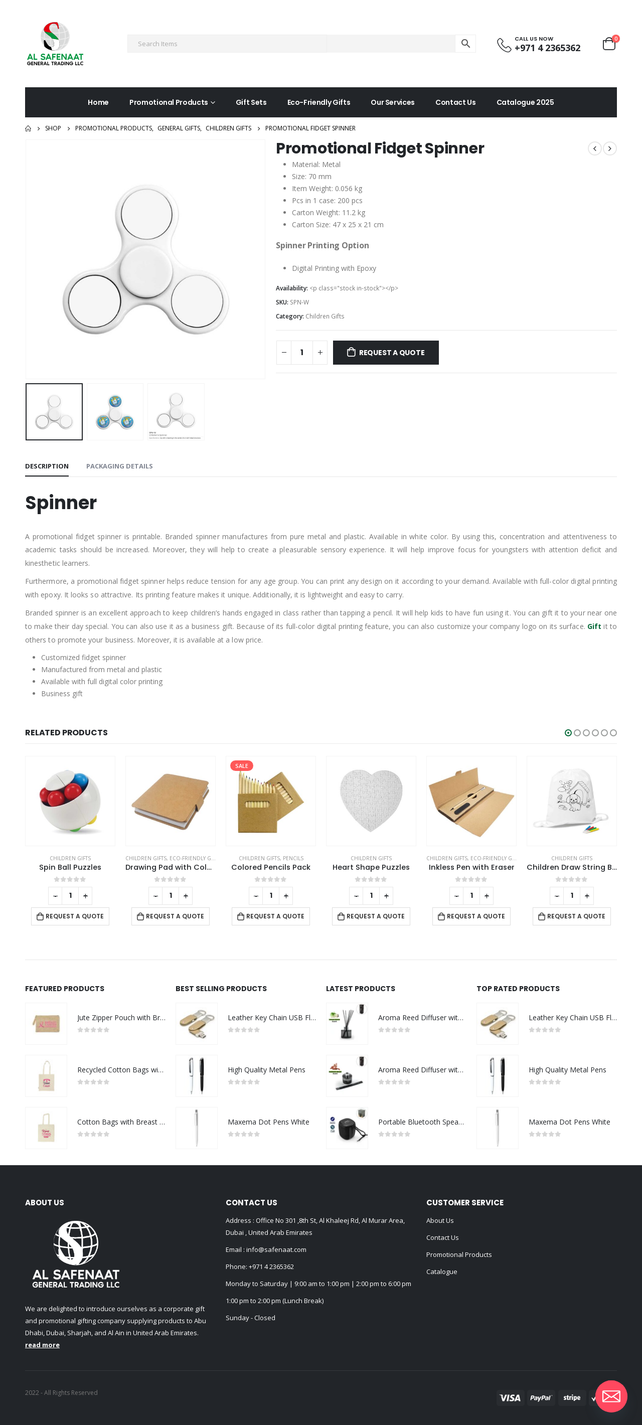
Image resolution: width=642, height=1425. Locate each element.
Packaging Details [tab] (119, 465)
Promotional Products (168, 102)
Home (98, 102)
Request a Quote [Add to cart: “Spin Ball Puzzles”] (75, 916)
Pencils (293, 858)
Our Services (393, 102)
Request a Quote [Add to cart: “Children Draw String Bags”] (576, 916)
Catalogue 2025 (525, 102)
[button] (568, 733)
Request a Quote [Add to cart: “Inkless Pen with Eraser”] (476, 916)
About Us (440, 1220)
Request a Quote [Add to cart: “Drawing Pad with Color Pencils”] (175, 916)
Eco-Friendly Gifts (319, 102)
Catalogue (441, 1271)
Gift (594, 626)
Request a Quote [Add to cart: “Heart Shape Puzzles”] (376, 916)
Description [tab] (47, 465)
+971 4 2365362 (271, 1266)
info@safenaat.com (275, 1249)
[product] (70, 801)
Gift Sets (251, 102)
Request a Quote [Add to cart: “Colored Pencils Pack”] (275, 916)
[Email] (611, 1396)
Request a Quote (392, 353)
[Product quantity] (302, 353)
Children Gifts (325, 316)
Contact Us (455, 102)
